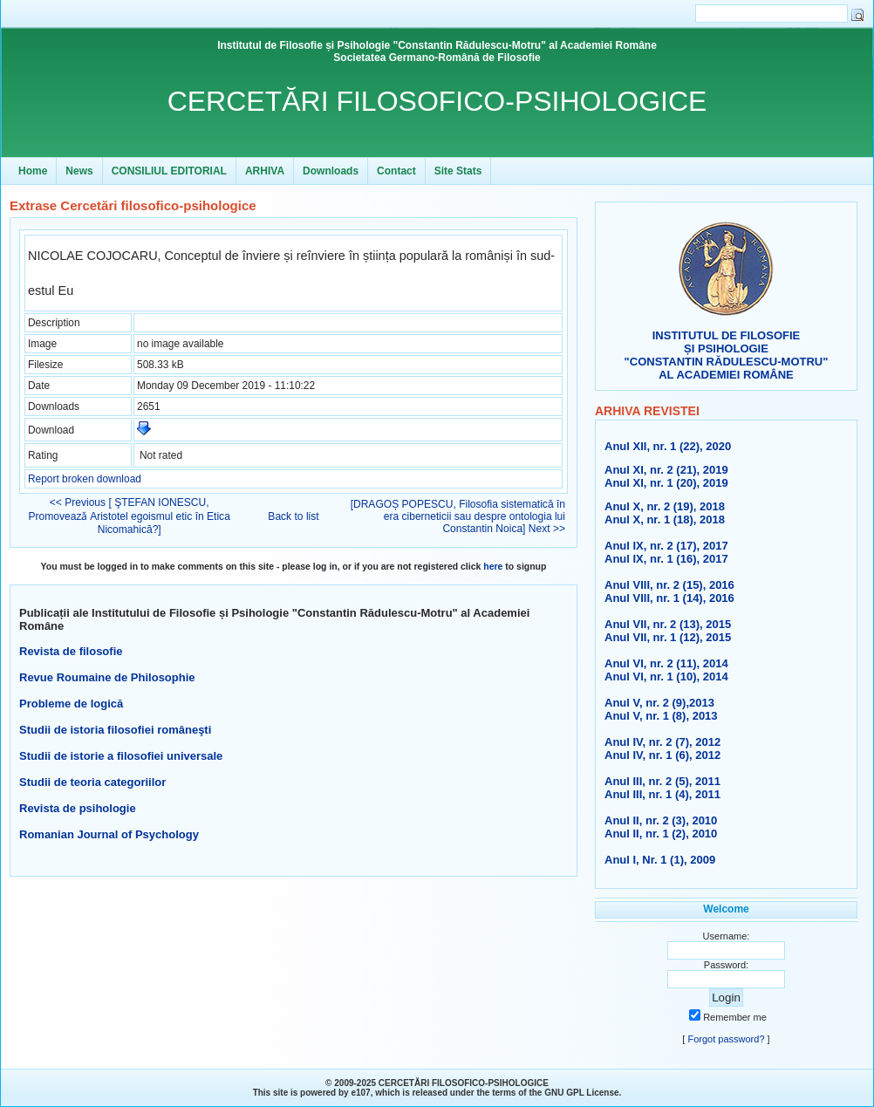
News (78, 171)
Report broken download (84, 479)
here (492, 566)
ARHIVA (264, 171)
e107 (360, 1092)
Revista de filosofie (70, 651)
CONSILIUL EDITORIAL (169, 171)
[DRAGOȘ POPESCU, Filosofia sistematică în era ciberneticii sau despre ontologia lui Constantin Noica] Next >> (458, 516)
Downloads (330, 171)
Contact (396, 171)
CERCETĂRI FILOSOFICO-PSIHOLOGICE (437, 101)
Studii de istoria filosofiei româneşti (115, 729)
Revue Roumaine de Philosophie (107, 677)
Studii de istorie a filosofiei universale (120, 755)
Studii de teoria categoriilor (92, 782)
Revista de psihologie (77, 808)
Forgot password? (725, 1039)
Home (32, 171)
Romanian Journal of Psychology (109, 834)
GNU (553, 1092)
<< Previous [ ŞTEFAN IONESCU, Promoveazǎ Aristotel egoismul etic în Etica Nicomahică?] (129, 516)
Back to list (293, 516)
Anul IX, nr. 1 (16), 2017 (666, 558)
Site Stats (458, 171)
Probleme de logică (71, 703)
